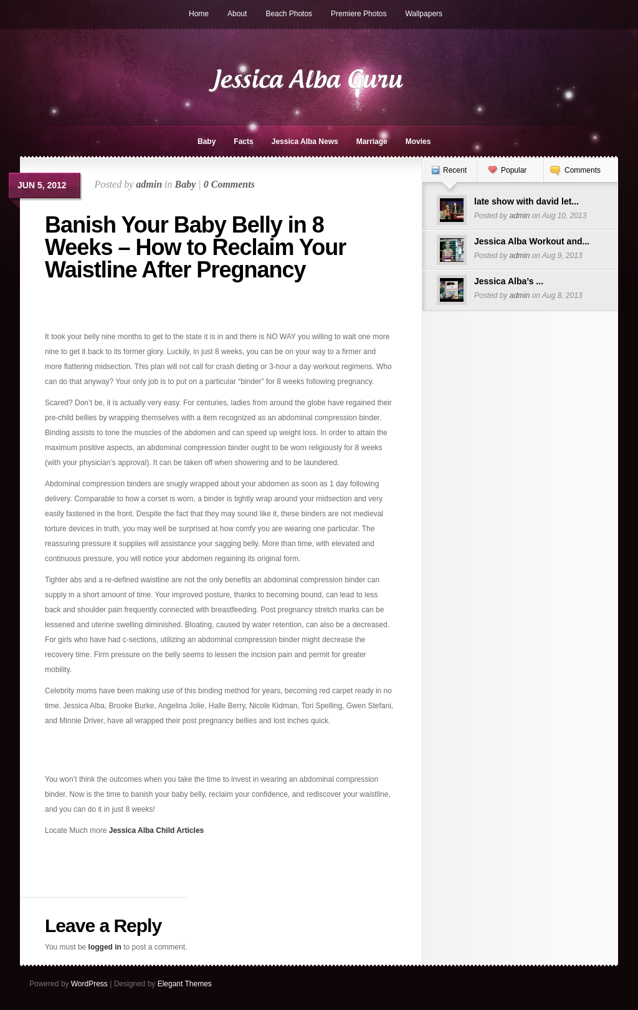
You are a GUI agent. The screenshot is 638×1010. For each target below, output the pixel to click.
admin (149, 184)
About (237, 13)
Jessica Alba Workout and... (531, 241)
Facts (243, 141)
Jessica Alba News (305, 141)
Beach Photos (288, 13)
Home (199, 13)
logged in (104, 947)
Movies (418, 141)
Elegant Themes (185, 983)
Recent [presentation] (455, 170)
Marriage (372, 141)
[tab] (449, 177)
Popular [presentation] (513, 170)
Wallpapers (423, 13)
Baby (207, 141)
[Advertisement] (118, 310)
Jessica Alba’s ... (508, 281)
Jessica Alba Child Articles (156, 830)
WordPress (89, 983)
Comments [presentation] (582, 170)
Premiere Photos (358, 13)
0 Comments (229, 184)
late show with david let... (526, 201)
